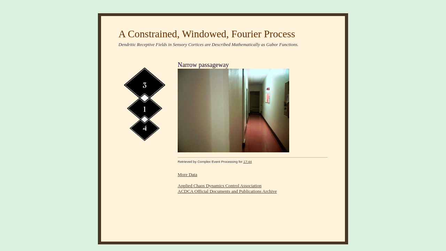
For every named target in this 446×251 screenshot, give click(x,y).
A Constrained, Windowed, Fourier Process (206, 33)
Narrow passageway (203, 64)
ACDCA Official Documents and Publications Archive (227, 191)
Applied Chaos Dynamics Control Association (219, 185)
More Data (187, 174)
